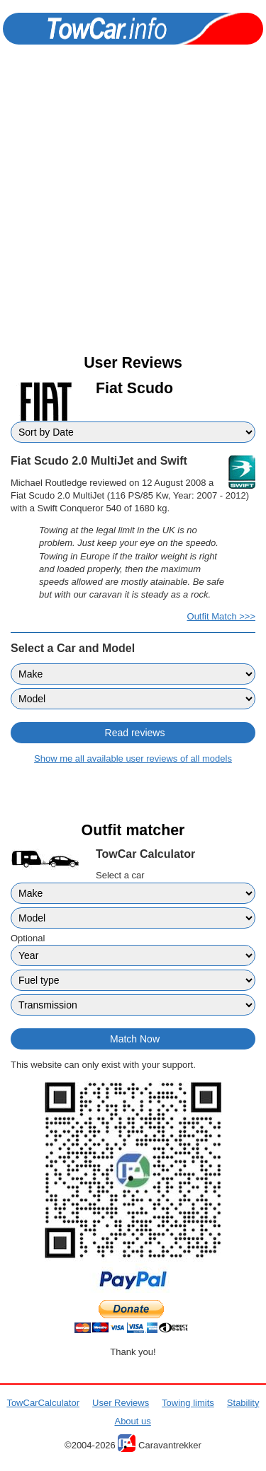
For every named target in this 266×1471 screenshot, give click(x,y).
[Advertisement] (133, 211)
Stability (243, 1402)
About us (132, 1421)
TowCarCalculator (42, 1402)
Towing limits (188, 1402)
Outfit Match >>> (221, 616)
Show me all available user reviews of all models (133, 758)
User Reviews (120, 1402)
